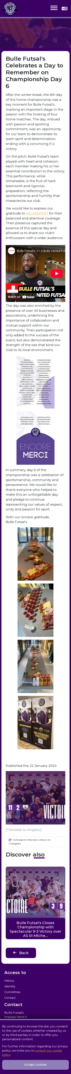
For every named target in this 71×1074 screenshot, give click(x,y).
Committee (12, 992)
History (9, 980)
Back (21, 953)
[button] (64, 8)
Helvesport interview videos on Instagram (30, 841)
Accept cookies (35, 1064)
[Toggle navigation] (54, 8)
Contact (10, 997)
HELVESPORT (37, 213)
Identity (9, 986)
